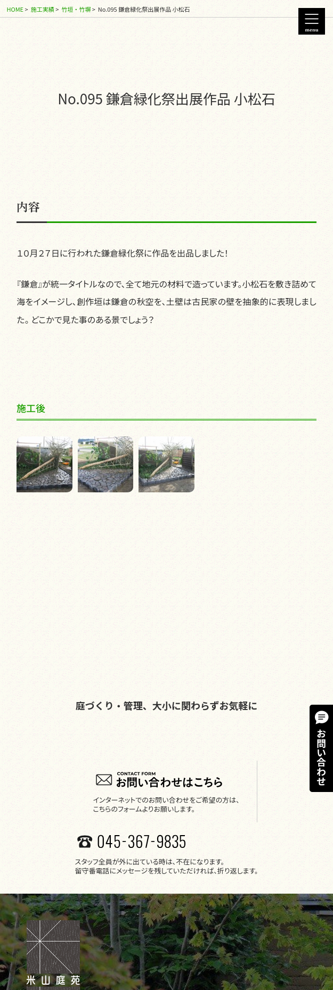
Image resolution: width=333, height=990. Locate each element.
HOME (15, 9)
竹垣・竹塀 (76, 9)
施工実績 (42, 9)
